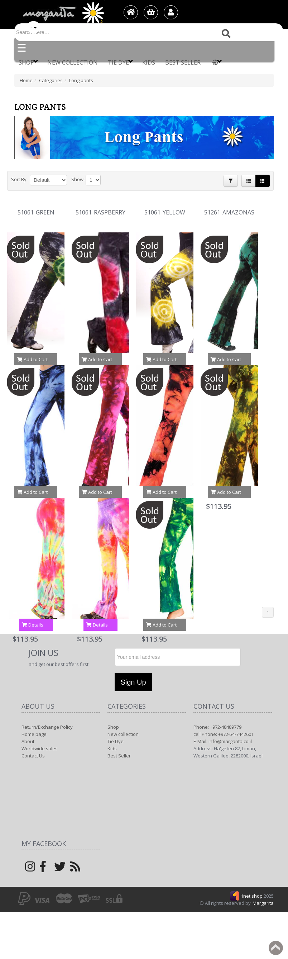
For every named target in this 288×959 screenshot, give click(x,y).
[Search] (148, 32)
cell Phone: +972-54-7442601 (223, 734)
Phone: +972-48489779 (217, 727)
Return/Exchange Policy (47, 727)
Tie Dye (120, 62)
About (27, 741)
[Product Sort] (48, 180)
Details (32, 625)
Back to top (275, 947)
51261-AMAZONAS (229, 212)
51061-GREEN (36, 212)
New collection (72, 62)
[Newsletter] (178, 657)
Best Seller (183, 62)
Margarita (263, 903)
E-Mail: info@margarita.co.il (222, 741)
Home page (34, 734)
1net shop (252, 896)
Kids (148, 62)
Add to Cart (32, 359)
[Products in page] (93, 180)
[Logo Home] (63, 13)
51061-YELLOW (164, 212)
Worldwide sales (39, 748)
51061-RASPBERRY (100, 212)
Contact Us (33, 755)
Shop (28, 62)
